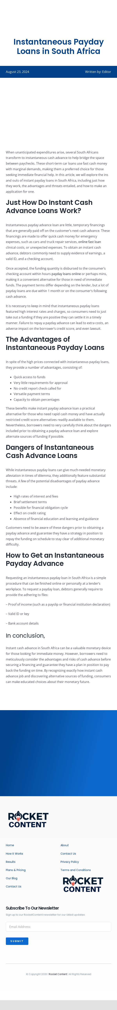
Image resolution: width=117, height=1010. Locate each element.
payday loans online (66, 274)
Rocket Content (58, 974)
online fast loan (89, 242)
